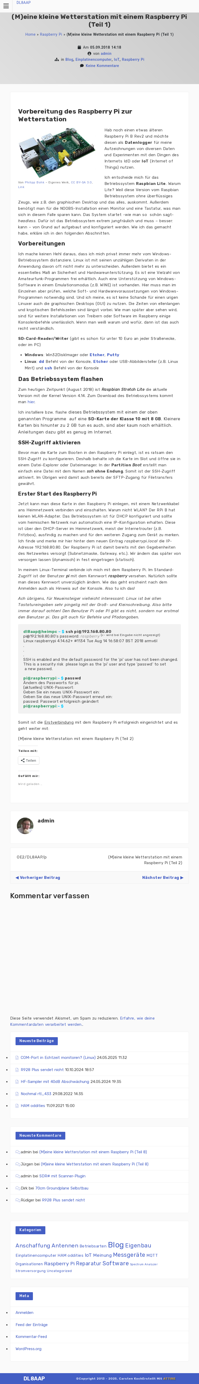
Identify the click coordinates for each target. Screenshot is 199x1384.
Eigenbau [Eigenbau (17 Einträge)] (138, 1245)
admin (106, 53)
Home (30, 34)
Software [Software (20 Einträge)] (116, 1263)
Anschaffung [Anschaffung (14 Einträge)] (33, 1246)
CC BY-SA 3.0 (81, 182)
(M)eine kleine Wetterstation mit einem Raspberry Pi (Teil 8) (93, 1152)
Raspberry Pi (51, 34)
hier (31, 402)
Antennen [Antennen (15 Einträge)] (65, 1245)
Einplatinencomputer (94, 59)
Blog (69, 59)
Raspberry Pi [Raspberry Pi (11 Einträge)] (59, 1264)
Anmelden (24, 1312)
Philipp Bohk (34, 182)
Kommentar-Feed (31, 1336)
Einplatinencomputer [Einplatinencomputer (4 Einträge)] (36, 1255)
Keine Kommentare (102, 66)
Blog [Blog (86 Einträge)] (116, 1244)
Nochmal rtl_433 (36, 1093)
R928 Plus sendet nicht (42, 1069)
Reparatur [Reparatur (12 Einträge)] (89, 1263)
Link (21, 187)
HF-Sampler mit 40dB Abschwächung (55, 1081)
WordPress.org (28, 1348)
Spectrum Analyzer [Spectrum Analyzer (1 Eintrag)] (144, 1264)
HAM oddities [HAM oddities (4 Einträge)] (70, 1255)
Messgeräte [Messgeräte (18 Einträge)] (129, 1255)
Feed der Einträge (32, 1324)
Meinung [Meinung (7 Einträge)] (102, 1255)
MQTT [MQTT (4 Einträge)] (152, 1255)
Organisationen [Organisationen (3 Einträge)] (29, 1264)
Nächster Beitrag (160, 877)
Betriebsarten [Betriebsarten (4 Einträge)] (93, 1246)
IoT (117, 59)
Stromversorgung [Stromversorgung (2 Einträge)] (31, 1271)
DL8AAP (24, 3)
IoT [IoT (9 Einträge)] (88, 1255)
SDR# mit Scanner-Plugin (62, 1176)
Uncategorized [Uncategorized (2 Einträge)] (59, 1271)
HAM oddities (33, 1105)
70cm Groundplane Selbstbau (61, 1188)
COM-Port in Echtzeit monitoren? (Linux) (58, 1057)
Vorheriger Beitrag (40, 877)
